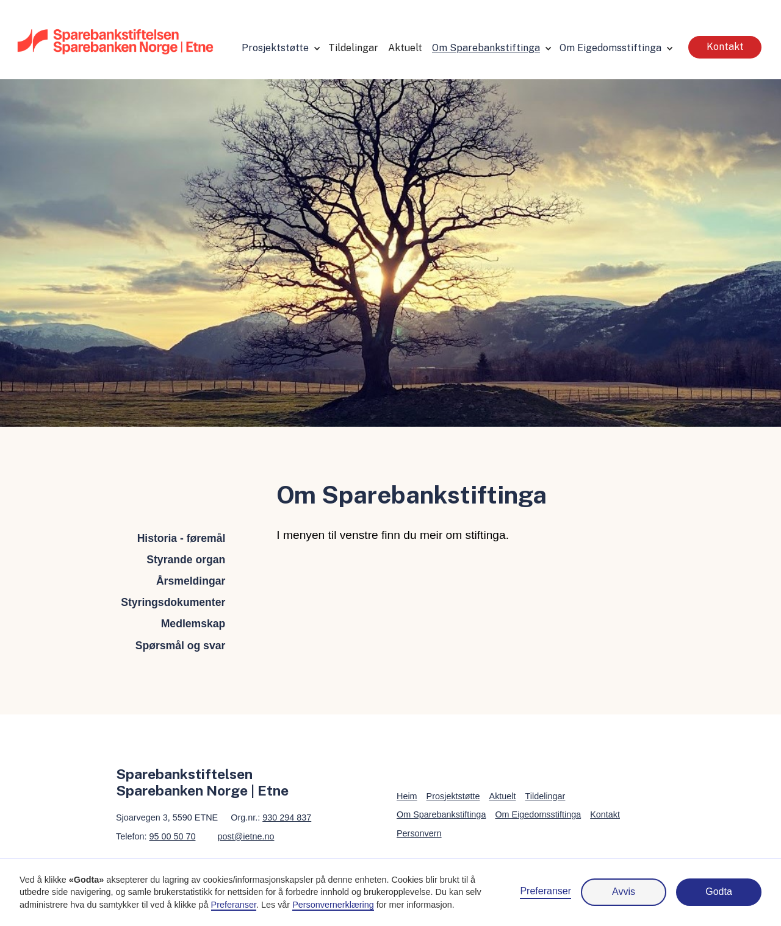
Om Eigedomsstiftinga (610, 48)
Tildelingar (353, 48)
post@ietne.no (245, 836)
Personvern (419, 833)
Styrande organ (185, 560)
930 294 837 (286, 817)
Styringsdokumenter (173, 602)
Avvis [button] (623, 891)
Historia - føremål (181, 538)
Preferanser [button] (233, 905)
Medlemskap (193, 624)
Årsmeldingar (190, 581)
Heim (407, 796)
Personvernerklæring (333, 905)
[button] (280, 47)
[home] (115, 41)
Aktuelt (405, 48)
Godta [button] (718, 891)
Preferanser (545, 891)
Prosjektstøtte (275, 48)
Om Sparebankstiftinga (486, 48)
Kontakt (725, 46)
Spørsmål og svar (180, 645)
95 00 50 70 (172, 836)
